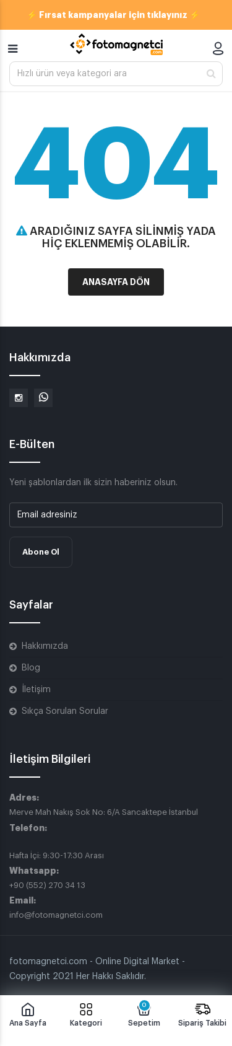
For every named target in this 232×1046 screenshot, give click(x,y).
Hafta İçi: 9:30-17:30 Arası (56, 855)
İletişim (36, 689)
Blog (31, 668)
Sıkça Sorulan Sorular (65, 711)
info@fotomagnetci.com (56, 915)
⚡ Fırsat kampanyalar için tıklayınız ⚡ (113, 15)
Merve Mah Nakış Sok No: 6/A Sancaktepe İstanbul (103, 812)
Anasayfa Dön (116, 282)
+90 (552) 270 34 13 (47, 885)
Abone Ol (40, 552)
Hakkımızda (45, 646)
